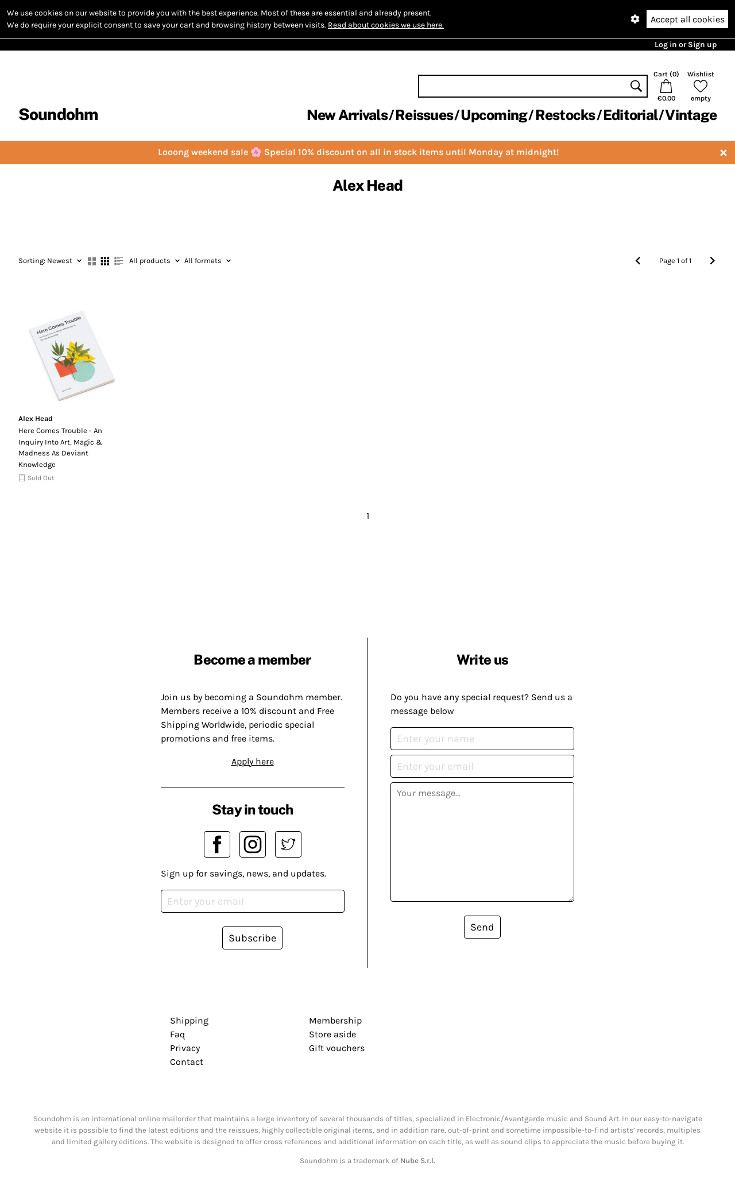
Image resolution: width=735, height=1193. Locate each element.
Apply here (252, 761)
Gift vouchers (337, 1048)
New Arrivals (347, 114)
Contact (186, 1061)
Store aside (332, 1034)
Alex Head (35, 418)
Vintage (691, 114)
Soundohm (58, 114)
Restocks (565, 114)
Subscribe (252, 938)
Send (482, 927)
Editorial (630, 114)
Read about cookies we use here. (386, 25)
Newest (50, 260)
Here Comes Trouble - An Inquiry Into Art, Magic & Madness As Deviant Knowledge (60, 447)
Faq (177, 1034)
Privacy (185, 1048)
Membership (335, 1020)
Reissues (424, 114)
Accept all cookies (688, 19)
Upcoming (494, 114)
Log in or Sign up (686, 44)
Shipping (189, 1020)
